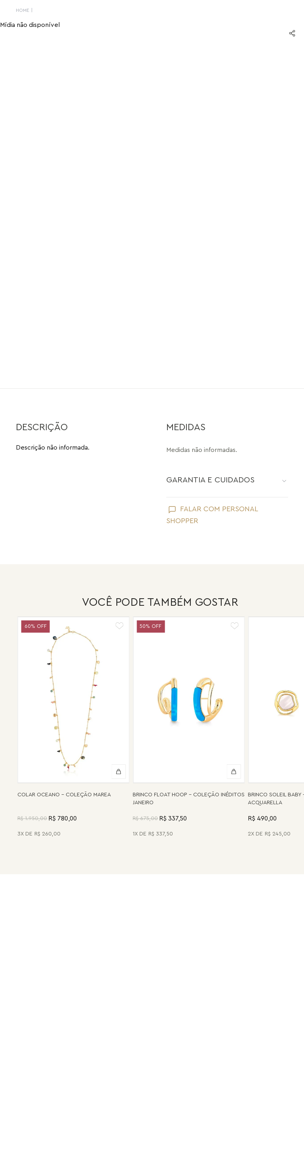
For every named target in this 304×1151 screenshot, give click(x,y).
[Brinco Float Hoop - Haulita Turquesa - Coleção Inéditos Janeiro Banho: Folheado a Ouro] (189, 728)
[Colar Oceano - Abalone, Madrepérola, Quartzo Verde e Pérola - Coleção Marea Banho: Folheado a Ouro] (73, 728)
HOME (22, 10)
